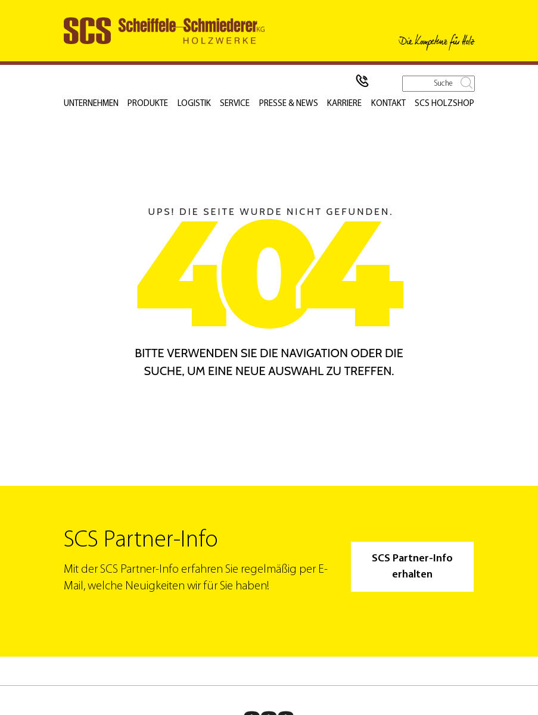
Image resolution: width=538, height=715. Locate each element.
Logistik (195, 103)
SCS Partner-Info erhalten (411, 566)
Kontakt (391, 103)
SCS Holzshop (446, 103)
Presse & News (290, 103)
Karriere (346, 103)
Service (236, 103)
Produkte (149, 103)
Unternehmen (91, 103)
